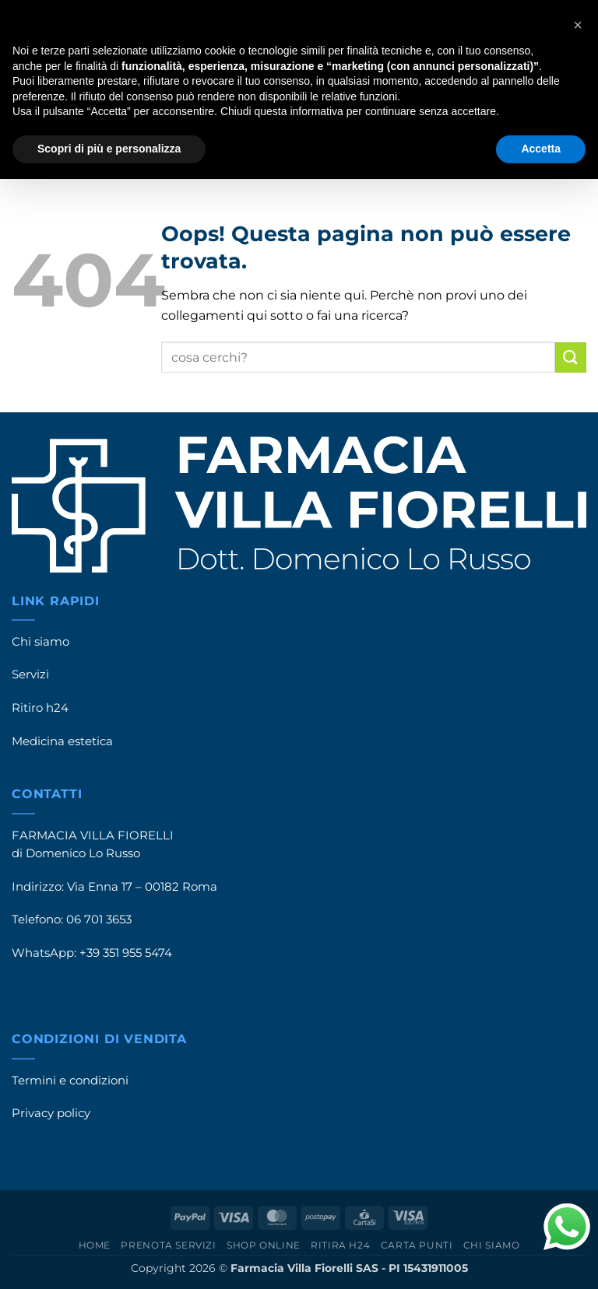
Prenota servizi (168, 1245)
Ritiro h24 (40, 708)
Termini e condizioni (70, 1081)
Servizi (30, 674)
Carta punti (417, 1245)
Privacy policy (51, 1113)
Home (95, 1245)
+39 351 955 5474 (125, 953)
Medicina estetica (62, 741)
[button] (577, 24)
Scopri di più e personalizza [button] (109, 148)
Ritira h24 (340, 1245)
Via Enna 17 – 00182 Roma (142, 887)
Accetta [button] (541, 148)
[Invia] (570, 357)
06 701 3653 (99, 919)
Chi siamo (40, 642)
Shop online (264, 1245)
